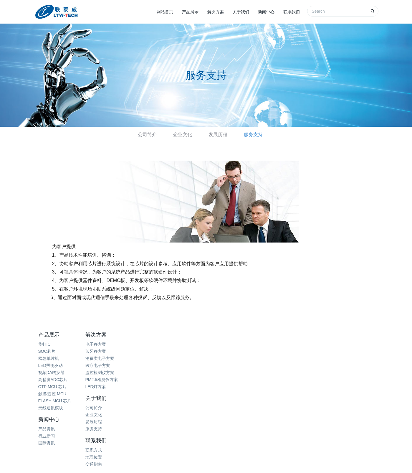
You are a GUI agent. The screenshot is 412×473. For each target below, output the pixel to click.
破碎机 (195, 433)
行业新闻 (219, 351)
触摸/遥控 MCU (52, 393)
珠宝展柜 (175, 433)
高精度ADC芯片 (53, 379)
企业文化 (182, 134)
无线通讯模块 (50, 408)
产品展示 (190, 11)
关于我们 (241, 11)
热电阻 (98, 433)
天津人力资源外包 (246, 433)
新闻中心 (266, 11)
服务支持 (253, 134)
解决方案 (215, 11)
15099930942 (335, 368)
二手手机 (303, 433)
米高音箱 (215, 433)
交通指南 (276, 358)
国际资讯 (219, 358)
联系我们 (291, 11)
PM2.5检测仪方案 (112, 379)
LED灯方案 (106, 386)
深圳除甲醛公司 (147, 433)
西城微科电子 (218, 441)
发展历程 (218, 134)
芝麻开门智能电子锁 (335, 433)
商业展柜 (118, 433)
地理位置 (276, 351)
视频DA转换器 (51, 372)
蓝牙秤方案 (106, 351)
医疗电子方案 (108, 365)
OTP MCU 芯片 (52, 386)
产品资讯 (219, 344)
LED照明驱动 (50, 365)
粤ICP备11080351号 (247, 463)
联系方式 (276, 344)
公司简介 (147, 134)
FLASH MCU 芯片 (55, 400)
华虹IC (44, 344)
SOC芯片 (46, 351)
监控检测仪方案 (110, 372)
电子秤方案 (106, 344)
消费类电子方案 (110, 358)
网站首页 (165, 11)
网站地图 (206, 456)
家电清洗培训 (74, 433)
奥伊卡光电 (278, 433)
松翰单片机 (48, 358)
